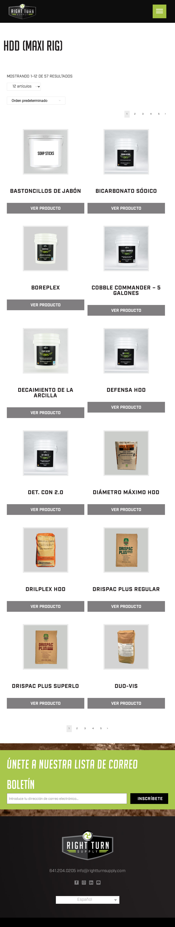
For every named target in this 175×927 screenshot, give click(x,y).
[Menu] (159, 11)
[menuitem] (87, 900)
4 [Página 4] (151, 114)
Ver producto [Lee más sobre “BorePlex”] (46, 305)
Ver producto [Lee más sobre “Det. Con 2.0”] (46, 510)
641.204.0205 (62, 871)
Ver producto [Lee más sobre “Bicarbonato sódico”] (126, 209)
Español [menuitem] (84, 900)
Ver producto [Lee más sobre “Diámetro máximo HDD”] (126, 510)
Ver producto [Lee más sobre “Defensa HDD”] (126, 407)
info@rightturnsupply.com (101, 871)
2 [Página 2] (135, 114)
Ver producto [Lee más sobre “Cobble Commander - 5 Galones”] (126, 311)
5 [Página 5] (159, 114)
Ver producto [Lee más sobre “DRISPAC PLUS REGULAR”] (126, 607)
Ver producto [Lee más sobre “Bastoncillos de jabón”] (46, 209)
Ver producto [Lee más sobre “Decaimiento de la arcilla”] (46, 413)
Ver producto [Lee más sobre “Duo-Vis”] (126, 704)
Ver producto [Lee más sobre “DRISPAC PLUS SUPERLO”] (46, 704)
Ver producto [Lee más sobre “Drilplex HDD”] (46, 607)
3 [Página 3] (143, 114)
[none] (87, 900)
